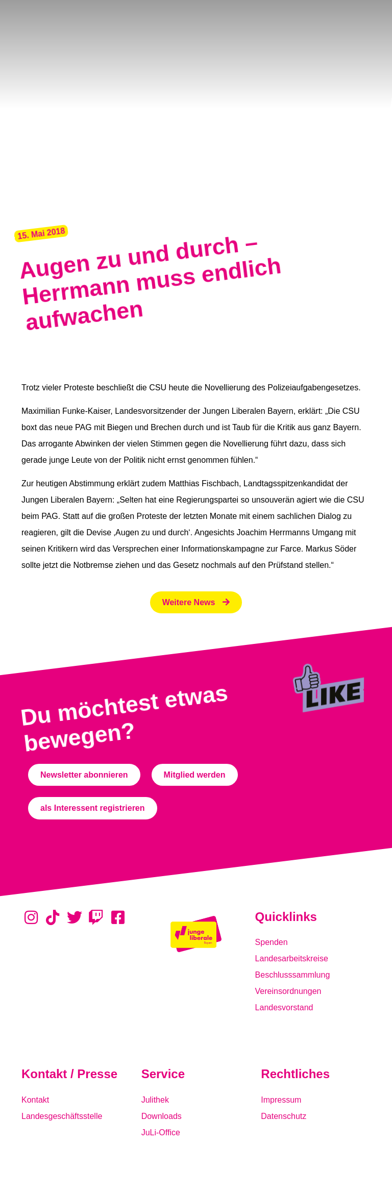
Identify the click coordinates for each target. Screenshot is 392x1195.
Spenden (271, 942)
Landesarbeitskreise (291, 958)
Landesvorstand (284, 1007)
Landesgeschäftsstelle (61, 1116)
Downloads (161, 1116)
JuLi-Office (160, 1132)
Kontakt (35, 1100)
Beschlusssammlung (292, 974)
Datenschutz (283, 1116)
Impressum (281, 1100)
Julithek (155, 1100)
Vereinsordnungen (288, 991)
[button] (41, 234)
